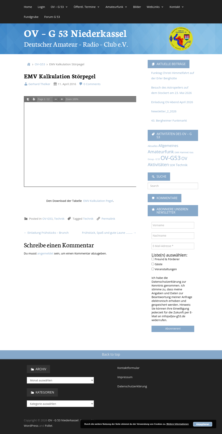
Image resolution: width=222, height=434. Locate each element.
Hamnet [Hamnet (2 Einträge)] (184, 152)
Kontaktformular (128, 368)
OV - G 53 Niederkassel (63, 420)
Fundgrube (31, 17)
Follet (48, 425)
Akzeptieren (202, 424)
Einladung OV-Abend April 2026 (172, 102)
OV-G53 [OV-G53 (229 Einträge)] (171, 158)
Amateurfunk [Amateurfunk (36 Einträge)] (161, 151)
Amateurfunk (116, 7)
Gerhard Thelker (37, 84)
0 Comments (90, 84)
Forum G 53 (52, 17)
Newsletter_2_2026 (163, 111)
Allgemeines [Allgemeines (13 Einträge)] (168, 145)
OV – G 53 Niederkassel (75, 32)
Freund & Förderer (166, 259)
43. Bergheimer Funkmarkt (169, 120)
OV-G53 (40, 64)
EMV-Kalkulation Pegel (98, 115)
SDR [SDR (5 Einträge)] (172, 165)
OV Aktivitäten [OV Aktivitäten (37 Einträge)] (167, 161)
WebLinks (155, 7)
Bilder (137, 7)
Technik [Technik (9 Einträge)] (182, 165)
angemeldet (45, 168)
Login (41, 7)
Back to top (111, 354)
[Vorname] (173, 225)
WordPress (31, 425)
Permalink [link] (108, 133)
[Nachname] (173, 235)
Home (28, 7)
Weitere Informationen (177, 424)
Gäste (157, 264)
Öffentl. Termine (87, 7)
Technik (59, 133)
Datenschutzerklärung (132, 386)
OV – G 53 (59, 7)
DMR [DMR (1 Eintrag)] (176, 152)
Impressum (125, 377)
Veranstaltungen (164, 269)
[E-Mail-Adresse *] (173, 246)
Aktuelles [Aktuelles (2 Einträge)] (153, 146)
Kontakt (177, 7)
